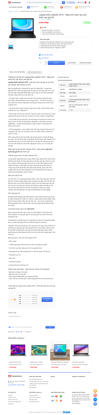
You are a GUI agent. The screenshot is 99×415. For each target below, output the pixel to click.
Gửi (50, 327)
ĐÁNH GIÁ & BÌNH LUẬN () (34, 72)
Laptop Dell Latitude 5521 (78, 362)
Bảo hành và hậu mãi (34, 401)
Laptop (16, 11)
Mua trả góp (72, 62)
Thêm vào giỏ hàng (85, 62)
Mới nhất (20, 331)
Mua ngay (56, 62)
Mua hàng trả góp (33, 399)
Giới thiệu (10, 395)
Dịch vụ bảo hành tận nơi (35, 397)
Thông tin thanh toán (12, 399)
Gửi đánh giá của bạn (47, 299)
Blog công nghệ (32, 387)
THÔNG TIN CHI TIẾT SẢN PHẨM (17, 72)
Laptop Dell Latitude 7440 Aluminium (60, 362)
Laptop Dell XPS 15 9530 (36, 362)
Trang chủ (10, 11)
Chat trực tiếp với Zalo (47, 54)
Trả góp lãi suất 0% (33, 395)
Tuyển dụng (10, 403)
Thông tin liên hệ (11, 397)
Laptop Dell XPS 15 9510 (15, 362)
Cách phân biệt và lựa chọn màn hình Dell (38, 381)
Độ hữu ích (28, 331)
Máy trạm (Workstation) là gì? (36, 379)
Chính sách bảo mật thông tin (14, 401)
